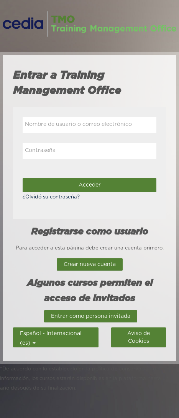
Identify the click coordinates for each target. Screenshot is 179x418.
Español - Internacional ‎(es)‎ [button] (51, 332)
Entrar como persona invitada (90, 316)
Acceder (90, 185)
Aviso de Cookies (138, 337)
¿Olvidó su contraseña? (51, 197)
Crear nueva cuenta (90, 264)
